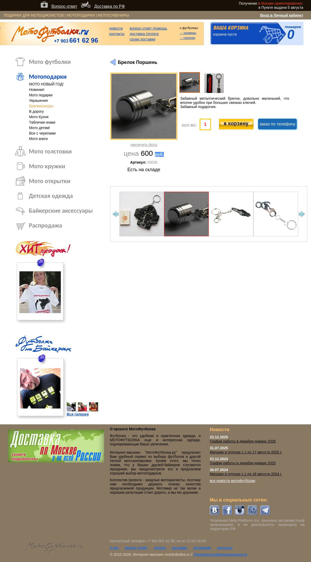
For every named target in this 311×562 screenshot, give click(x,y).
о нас (114, 548)
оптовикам (202, 548)
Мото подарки (40, 95)
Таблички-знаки (42, 122)
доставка (179, 548)
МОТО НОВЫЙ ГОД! (46, 84)
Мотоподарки (48, 76)
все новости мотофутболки (232, 481)
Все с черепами (42, 133)
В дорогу (36, 111)
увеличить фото (143, 145)
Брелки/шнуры (41, 106)
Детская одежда (51, 195)
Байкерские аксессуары (61, 210)
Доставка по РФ (109, 6)
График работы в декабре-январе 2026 (243, 441)
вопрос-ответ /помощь (148, 28)
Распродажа (45, 225)
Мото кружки (47, 166)
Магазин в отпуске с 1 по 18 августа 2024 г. (246, 474)
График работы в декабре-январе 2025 (243, 463)
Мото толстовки (50, 151)
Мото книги (38, 139)
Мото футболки (50, 61)
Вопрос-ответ (64, 6)
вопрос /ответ (136, 548)
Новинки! (36, 90)
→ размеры (188, 33)
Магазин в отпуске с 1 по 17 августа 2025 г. (246, 452)
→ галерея (187, 38)
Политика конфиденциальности (220, 554)
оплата (160, 548)
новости (116, 28)
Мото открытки (49, 181)
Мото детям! (39, 128)
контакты (117, 34)
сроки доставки (143, 39)
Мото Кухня (39, 117)
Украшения (38, 100)
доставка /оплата (144, 34)
